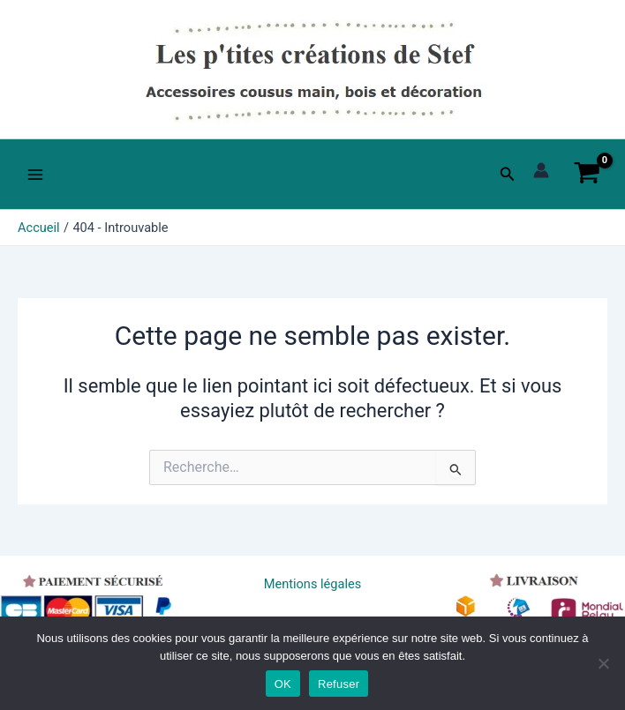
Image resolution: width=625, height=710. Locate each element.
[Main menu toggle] (35, 173)
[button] (508, 174)
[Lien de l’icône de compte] (541, 170)
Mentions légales (313, 584)
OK (283, 684)
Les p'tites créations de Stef (142, 124)
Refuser (338, 684)
